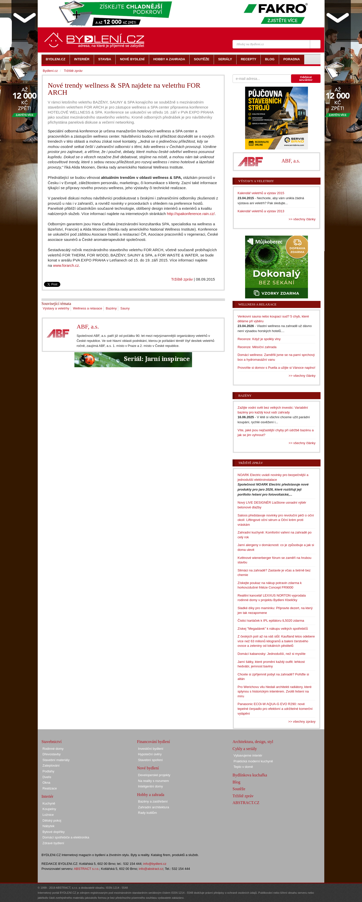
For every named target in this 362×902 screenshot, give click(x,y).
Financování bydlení (153, 741)
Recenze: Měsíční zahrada (257, 347)
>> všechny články (302, 219)
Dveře (46, 777)
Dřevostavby (51, 754)
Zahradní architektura (153, 807)
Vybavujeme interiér (248, 755)
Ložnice (48, 815)
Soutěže (239, 789)
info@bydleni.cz (154, 864)
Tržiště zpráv (182, 279)
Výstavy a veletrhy (56, 308)
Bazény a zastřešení (153, 801)
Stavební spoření (150, 760)
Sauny (125, 308)
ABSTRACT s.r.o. (86, 869)
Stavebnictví (51, 741)
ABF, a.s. (88, 326)
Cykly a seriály (245, 749)
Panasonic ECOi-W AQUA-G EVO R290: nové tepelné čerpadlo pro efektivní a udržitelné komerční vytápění (275, 708)
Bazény (111, 308)
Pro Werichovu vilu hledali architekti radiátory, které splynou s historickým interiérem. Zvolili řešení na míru (274, 691)
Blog (236, 782)
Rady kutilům (147, 813)
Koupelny (49, 809)
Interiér (47, 796)
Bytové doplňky (53, 832)
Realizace (49, 788)
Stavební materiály (56, 760)
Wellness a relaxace (87, 308)
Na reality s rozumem (153, 781)
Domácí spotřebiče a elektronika (65, 837)
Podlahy (48, 771)
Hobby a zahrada (150, 794)
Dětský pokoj (51, 820)
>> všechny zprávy (301, 721)
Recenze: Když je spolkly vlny (259, 339)
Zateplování (51, 765)
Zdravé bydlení (53, 843)
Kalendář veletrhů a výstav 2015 (261, 193)
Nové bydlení (148, 768)
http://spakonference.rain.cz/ (191, 213)
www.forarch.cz (66, 265)
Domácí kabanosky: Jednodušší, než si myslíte (271, 654)
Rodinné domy (53, 749)
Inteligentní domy (150, 786)
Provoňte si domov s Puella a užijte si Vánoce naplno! (276, 367)
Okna (46, 782)
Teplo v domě (243, 767)
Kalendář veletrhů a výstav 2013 (261, 211)
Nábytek (48, 826)
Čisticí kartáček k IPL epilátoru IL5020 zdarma (271, 620)
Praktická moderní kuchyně (253, 761)
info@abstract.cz (151, 869)
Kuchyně (48, 803)
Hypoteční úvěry (150, 754)
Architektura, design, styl (253, 741)
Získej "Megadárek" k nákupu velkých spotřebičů (273, 628)
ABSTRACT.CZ (246, 803)
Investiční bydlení (150, 749)
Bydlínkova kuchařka (250, 775)
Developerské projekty (154, 775)
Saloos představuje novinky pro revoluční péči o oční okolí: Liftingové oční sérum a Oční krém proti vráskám (276, 519)
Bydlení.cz (50, 71)
